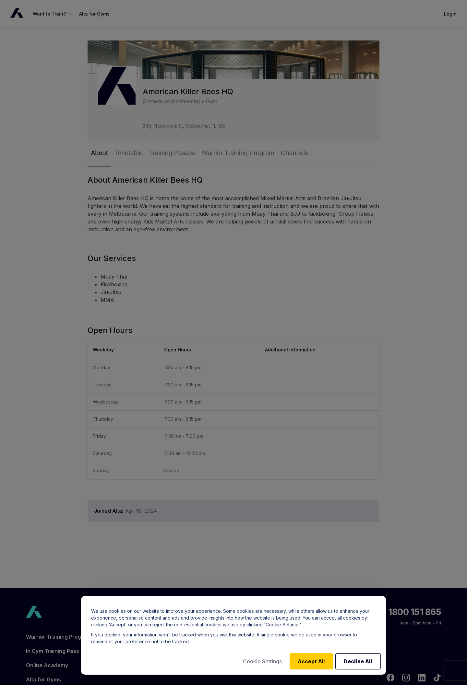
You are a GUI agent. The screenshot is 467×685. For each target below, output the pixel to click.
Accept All (311, 661)
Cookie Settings (262, 661)
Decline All (358, 661)
